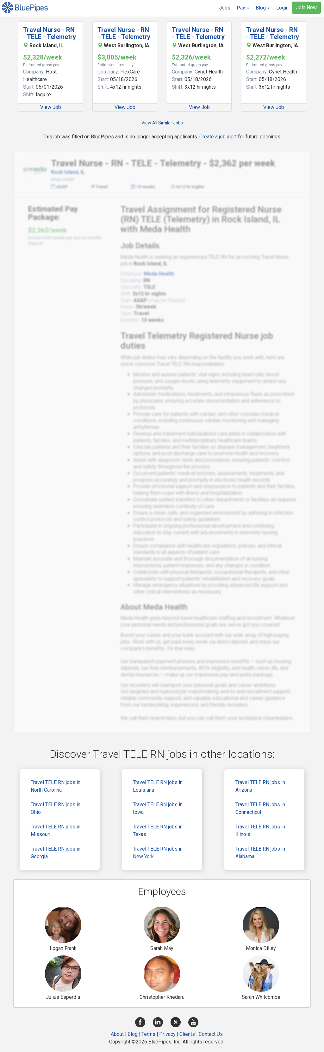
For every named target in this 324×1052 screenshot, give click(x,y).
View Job (50, 107)
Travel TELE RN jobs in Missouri (55, 830)
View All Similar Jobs (162, 122)
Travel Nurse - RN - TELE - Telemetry (49, 33)
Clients (187, 1034)
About (117, 1034)
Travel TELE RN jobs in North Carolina (55, 786)
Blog (133, 1034)
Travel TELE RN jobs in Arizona (260, 786)
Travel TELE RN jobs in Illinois (260, 830)
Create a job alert (218, 137)
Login (282, 8)
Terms (148, 1034)
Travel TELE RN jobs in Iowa (158, 808)
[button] (243, 8)
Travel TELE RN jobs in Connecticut (260, 808)
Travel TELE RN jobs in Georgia (55, 852)
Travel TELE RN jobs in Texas (158, 830)
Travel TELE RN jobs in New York (158, 852)
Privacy (167, 1034)
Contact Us (211, 1034)
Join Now (306, 7)
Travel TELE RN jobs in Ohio (55, 808)
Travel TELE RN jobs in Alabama (260, 852)
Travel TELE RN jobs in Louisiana (158, 786)
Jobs (224, 8)
